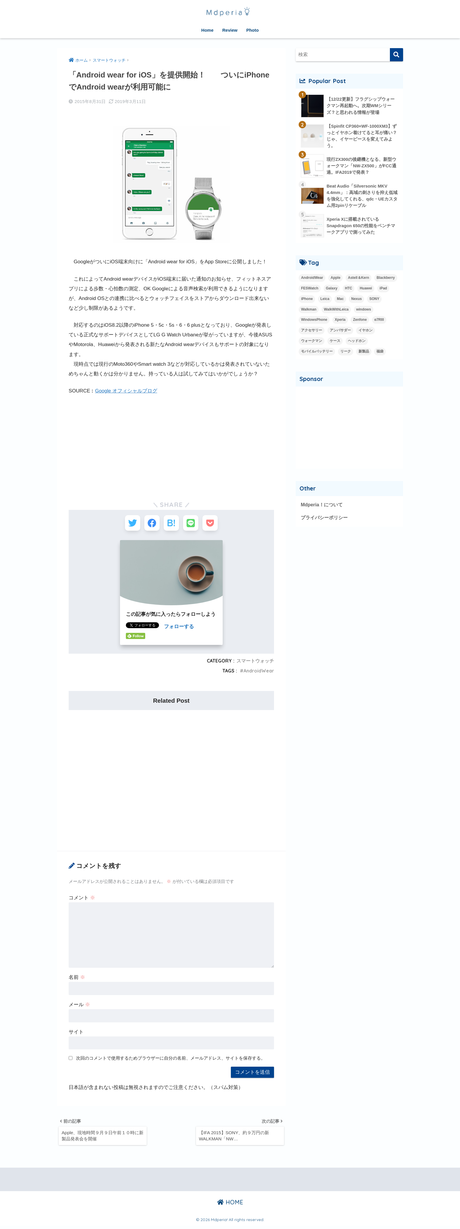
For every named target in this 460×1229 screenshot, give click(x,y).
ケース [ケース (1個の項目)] (335, 342)
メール (79, 1006)
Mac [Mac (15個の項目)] (340, 300)
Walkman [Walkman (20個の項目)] (308, 310)
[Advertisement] (171, 444)
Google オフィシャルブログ (126, 391)
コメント (82, 900)
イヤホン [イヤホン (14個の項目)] (365, 332)
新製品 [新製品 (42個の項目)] (363, 353)
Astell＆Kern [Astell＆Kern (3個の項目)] (358, 279)
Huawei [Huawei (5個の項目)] (366, 289)
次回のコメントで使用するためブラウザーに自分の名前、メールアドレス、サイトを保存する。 (170, 1059)
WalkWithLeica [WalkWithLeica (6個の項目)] (336, 310)
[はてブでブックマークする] (171, 524)
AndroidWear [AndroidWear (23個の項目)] (312, 279)
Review (230, 30)
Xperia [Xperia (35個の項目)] (340, 321)
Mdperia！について (322, 506)
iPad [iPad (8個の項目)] (383, 289)
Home (207, 30)
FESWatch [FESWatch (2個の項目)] (309, 289)
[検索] (396, 54)
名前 (77, 979)
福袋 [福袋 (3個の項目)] (379, 353)
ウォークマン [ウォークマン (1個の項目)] (311, 342)
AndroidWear (258, 673)
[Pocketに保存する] (215, 524)
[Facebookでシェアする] (150, 524)
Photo (252, 30)
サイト (76, 1034)
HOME (230, 1205)
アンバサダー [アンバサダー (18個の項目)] (340, 332)
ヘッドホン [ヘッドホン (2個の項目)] (357, 342)
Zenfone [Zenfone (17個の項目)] (360, 321)
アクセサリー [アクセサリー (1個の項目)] (311, 332)
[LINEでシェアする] (193, 524)
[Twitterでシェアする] (128, 524)
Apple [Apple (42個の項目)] (335, 279)
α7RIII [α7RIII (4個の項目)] (379, 321)
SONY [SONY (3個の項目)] (374, 300)
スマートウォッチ (255, 662)
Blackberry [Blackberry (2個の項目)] (386, 279)
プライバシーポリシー (326, 519)
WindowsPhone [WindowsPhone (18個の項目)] (314, 321)
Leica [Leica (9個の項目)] (324, 300)
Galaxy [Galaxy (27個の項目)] (331, 289)
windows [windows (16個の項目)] (363, 310)
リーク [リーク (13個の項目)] (345, 353)
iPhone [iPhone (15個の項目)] (307, 300)
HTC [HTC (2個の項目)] (348, 289)
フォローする (179, 628)
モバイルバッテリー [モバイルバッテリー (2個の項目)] (317, 353)
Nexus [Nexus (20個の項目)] (356, 300)
